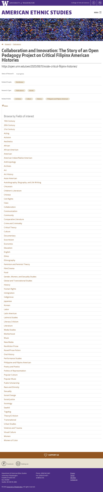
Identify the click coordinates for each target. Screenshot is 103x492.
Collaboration (10, 207)
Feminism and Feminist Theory (17, 264)
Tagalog (7, 411)
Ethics (6, 256)
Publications (17, 44)
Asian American (10, 178)
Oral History (9, 354)
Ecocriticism (9, 240)
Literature (8, 325)
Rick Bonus (19, 82)
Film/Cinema (9, 268)
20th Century (9, 125)
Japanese (8, 301)
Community (9, 215)
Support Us (51, 455)
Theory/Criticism (11, 416)
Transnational (10, 420)
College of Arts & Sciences (80, 3)
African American (11, 150)
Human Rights (10, 289)
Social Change (10, 395)
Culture (29, 99)
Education (8, 248)
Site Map (73, 478)
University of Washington (15, 487)
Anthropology (10, 162)
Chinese (7, 195)
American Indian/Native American (18, 158)
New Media (8, 342)
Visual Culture (10, 432)
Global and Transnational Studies (18, 280)
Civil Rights (8, 199)
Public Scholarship (11, 383)
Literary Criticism (11, 321)
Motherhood (9, 334)
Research (8, 44)
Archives (18, 99)
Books (31, 91)
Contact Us (73, 480)
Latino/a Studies (11, 317)
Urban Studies (10, 424)
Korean (7, 305)
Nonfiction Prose (11, 346)
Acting (6, 133)
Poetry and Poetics (12, 366)
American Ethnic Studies (37, 12)
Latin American (10, 313)
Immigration (9, 293)
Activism (7, 137)
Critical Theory (10, 227)
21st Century (9, 129)
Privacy (72, 473)
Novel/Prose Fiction (12, 350)
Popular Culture (10, 375)
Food (6, 272)
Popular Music (10, 379)
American (8, 154)
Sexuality (8, 391)
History (39, 99)
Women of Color (11, 440)
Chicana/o (8, 186)
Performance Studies (13, 358)
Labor (6, 309)
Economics (8, 244)
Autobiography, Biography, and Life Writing (22, 182)
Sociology (8, 403)
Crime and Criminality (13, 223)
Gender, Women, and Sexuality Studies (20, 276)
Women (7, 436)
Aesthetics (8, 141)
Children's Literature (12, 190)
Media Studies (10, 330)
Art (5, 170)
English (7, 252)
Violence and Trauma (13, 428)
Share (5, 106)
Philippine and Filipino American (57, 99)
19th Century (9, 121)
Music (6, 338)
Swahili (7, 407)
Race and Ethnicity (11, 387)
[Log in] (94, 3)
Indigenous (9, 297)
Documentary (9, 235)
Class (6, 203)
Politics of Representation (15, 371)
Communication (10, 211)
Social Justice (9, 399)
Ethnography (9, 260)
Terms (72, 476)
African (7, 145)
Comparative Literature (14, 219)
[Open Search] (100, 3)
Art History (8, 174)
